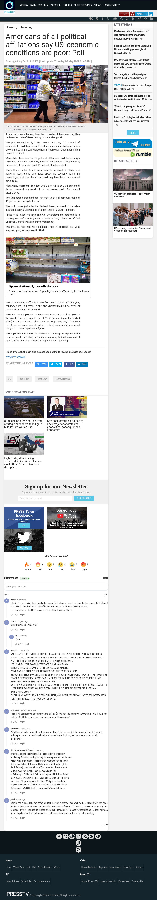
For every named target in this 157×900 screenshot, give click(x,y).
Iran (9, 867)
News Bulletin (88, 867)
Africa (56, 867)
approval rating (62, 379)
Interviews (115, 867)
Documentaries (42, 881)
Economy (26, 27)
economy (42, 379)
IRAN (33, 5)
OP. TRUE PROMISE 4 (83, 5)
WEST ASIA (43, 5)
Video (83, 860)
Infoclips (128, 867)
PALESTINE (55, 5)
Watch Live (13, 881)
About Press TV (89, 881)
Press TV (85, 874)
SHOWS (98, 5)
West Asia (18, 867)
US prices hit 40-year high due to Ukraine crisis (33, 286)
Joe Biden (24, 379)
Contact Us (137, 881)
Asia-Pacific (44, 867)
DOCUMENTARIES (112, 5)
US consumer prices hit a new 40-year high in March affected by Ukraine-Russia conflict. (48, 293)
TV (7, 874)
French (139, 14)
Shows (139, 867)
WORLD (24, 5)
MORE (133, 133)
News (10, 27)
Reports (103, 867)
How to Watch (108, 881)
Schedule (26, 881)
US (9, 379)
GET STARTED (84, 498)
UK (33, 867)
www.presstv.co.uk (16, 357)
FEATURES (67, 5)
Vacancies (123, 881)
